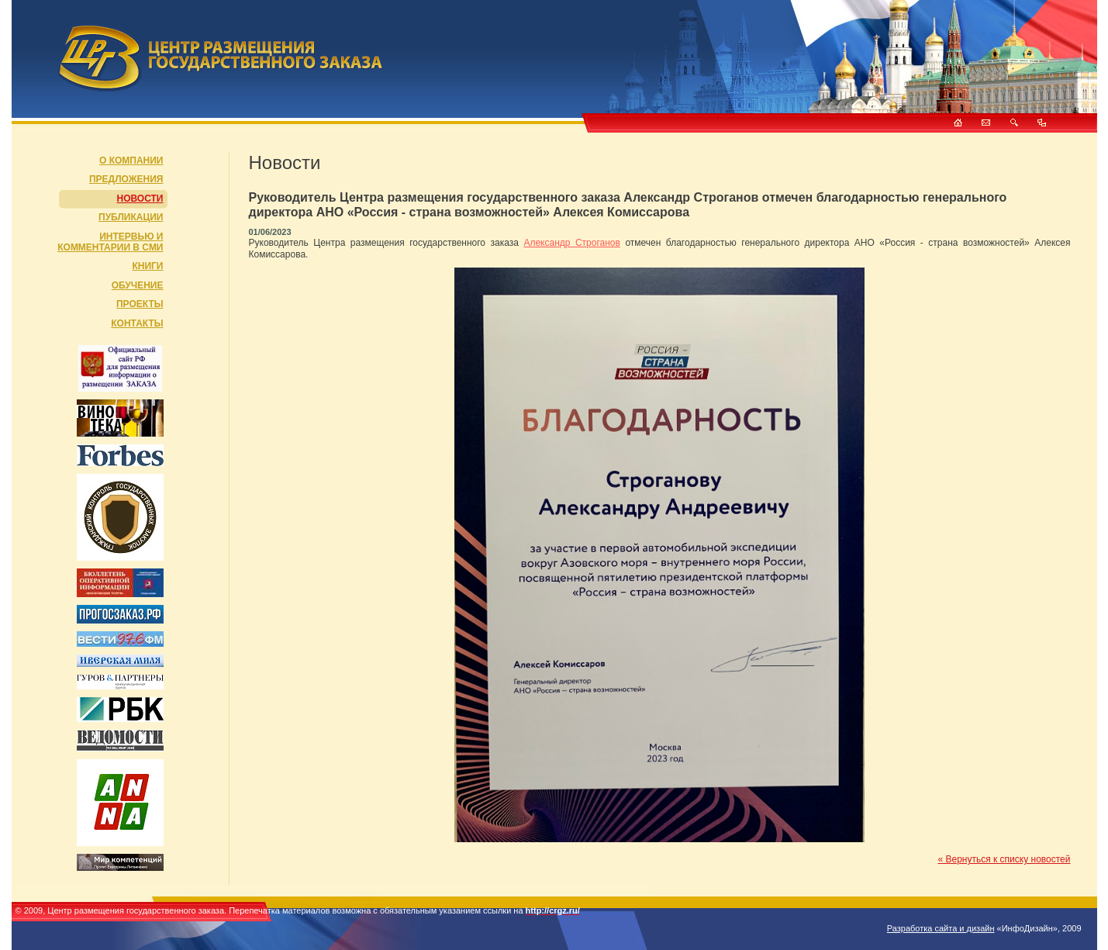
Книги (147, 266)
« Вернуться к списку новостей (1003, 859)
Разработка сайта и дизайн (941, 928)
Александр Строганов (571, 242)
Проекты (140, 304)
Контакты (137, 323)
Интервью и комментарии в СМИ (110, 242)
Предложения (126, 179)
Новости (139, 198)
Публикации (130, 217)
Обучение (138, 285)
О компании (131, 160)
